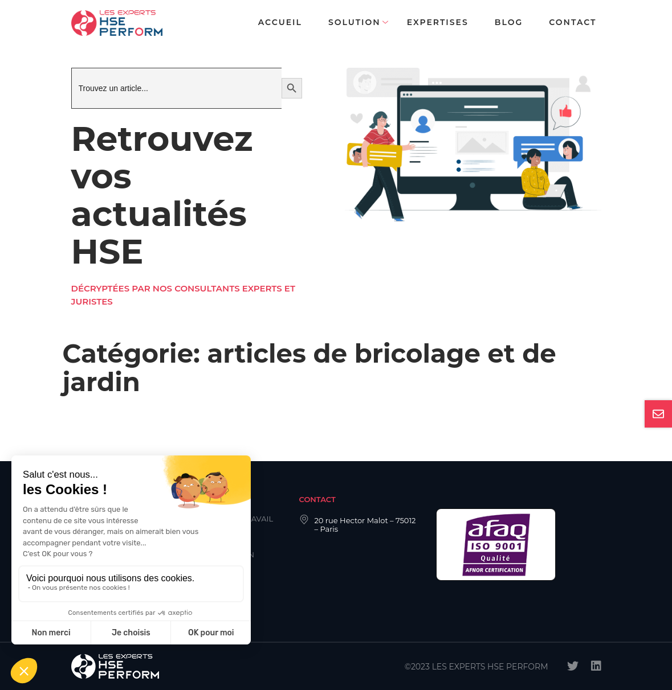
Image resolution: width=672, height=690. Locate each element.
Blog (509, 22)
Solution (354, 22)
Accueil (280, 22)
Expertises (438, 22)
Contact (572, 22)
